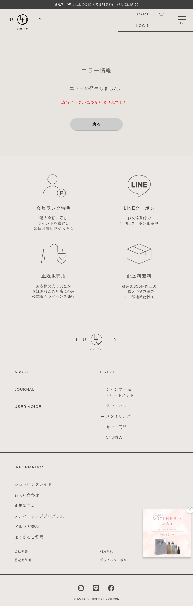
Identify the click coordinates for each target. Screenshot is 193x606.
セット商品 (116, 427)
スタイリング (118, 416)
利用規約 (106, 551)
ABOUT (22, 372)
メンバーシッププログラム (39, 516)
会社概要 (21, 551)
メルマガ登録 (27, 526)
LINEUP (108, 372)
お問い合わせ (27, 495)
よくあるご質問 (29, 537)
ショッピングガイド (33, 484)
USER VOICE (28, 406)
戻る (96, 124)
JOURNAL (25, 389)
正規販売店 (25, 505)
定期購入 (114, 437)
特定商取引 (23, 560)
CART (143, 14)
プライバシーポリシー (117, 560)
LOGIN (143, 25)
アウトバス (116, 406)
